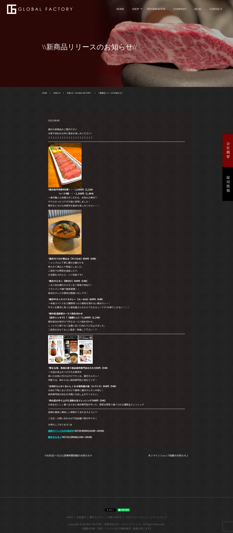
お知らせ (56, 93)
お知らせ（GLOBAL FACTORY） (79, 93)
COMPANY (179, 9)
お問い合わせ (114, 517)
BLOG (197, 9)
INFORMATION (156, 9)
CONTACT (216, 9)
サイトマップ (160, 517)
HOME (120, 9)
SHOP (135, 9)
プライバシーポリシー (137, 517)
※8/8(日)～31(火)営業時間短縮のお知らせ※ (68, 455)
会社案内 (81, 517)
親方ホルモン (55, 437)
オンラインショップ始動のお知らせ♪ (168, 455)
